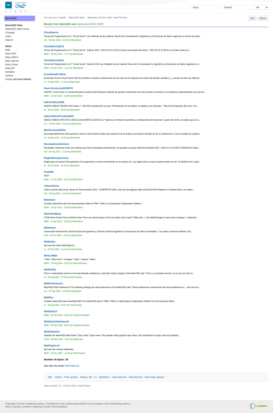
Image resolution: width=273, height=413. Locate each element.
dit (50, 377)
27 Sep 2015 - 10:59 (58, 291)
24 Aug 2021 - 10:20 (58, 193)
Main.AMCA (11, 57)
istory (84, 377)
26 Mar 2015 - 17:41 (60, 54)
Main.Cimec (11, 64)
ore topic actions (154, 377)
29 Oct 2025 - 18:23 (57, 110)
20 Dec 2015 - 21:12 (60, 68)
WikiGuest (78, 339)
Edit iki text (135, 377)
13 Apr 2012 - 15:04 (60, 207)
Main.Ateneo (12, 60)
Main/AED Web (76, 17)
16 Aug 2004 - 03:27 (57, 305)
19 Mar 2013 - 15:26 (57, 138)
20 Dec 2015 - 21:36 (58, 40)
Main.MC (10, 68)
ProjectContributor (81, 315)
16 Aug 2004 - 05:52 (60, 263)
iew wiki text (119, 377)
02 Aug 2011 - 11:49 (58, 151)
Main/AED (11, 18)
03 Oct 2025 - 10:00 (59, 235)
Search (9, 40)
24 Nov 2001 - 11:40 (60, 353)
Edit (252, 18)
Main (7, 49)
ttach (58, 377)
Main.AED (10, 53)
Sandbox (10, 71)
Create (9, 79)
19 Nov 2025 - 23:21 (58, 124)
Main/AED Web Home (17, 29)
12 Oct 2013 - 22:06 (60, 96)
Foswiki (62, 17)
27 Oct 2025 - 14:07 (60, 179)
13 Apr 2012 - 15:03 (60, 221)
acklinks (104, 377)
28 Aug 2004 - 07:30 (57, 277)
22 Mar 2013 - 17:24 (57, 82)
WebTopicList (72, 365)
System (9, 75)
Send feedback (59, 406)
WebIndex (92, 17)
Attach (262, 18)
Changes (10, 32)
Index (8, 36)
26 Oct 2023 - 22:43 (57, 165)
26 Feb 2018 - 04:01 (60, 315)
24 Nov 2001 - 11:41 (57, 249)
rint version (71, 377)
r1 (96, 377)
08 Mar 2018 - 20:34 (60, 339)
